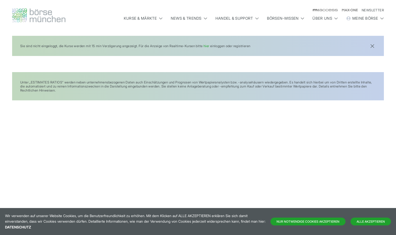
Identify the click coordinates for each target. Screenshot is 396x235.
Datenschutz (18, 227)
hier (206, 46)
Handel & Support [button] (237, 18)
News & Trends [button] (189, 18)
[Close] (372, 45)
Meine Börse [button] (365, 18)
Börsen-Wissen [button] (286, 18)
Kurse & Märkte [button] (143, 18)
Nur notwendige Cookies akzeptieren (308, 221)
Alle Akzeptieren (371, 221)
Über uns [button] (325, 18)
